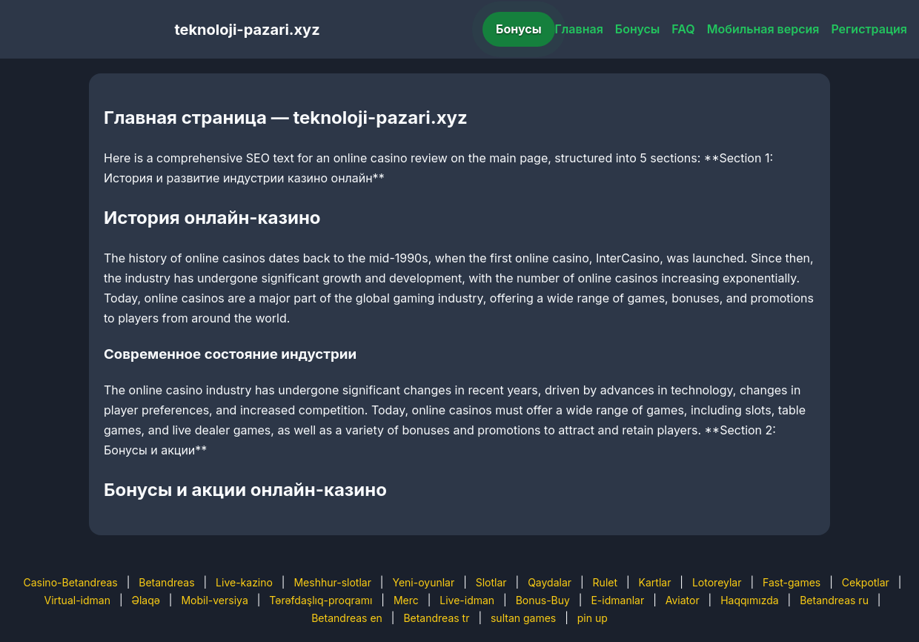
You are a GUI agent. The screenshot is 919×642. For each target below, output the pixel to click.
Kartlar (655, 582)
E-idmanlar (617, 600)
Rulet (605, 582)
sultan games (523, 618)
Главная (579, 28)
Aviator (683, 600)
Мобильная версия (763, 28)
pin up (592, 618)
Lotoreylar (717, 582)
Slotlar (491, 582)
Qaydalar (549, 582)
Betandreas (166, 582)
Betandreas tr (436, 618)
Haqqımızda (749, 600)
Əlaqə (145, 600)
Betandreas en (346, 618)
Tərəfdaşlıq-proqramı (320, 600)
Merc (406, 600)
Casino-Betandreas (71, 582)
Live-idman (466, 600)
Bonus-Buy (543, 600)
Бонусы (519, 28)
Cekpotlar (865, 582)
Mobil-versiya (214, 600)
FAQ (682, 28)
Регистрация (869, 28)
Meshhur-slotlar (332, 582)
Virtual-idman (77, 600)
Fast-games (791, 582)
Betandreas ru (834, 600)
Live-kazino (244, 582)
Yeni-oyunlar (423, 582)
